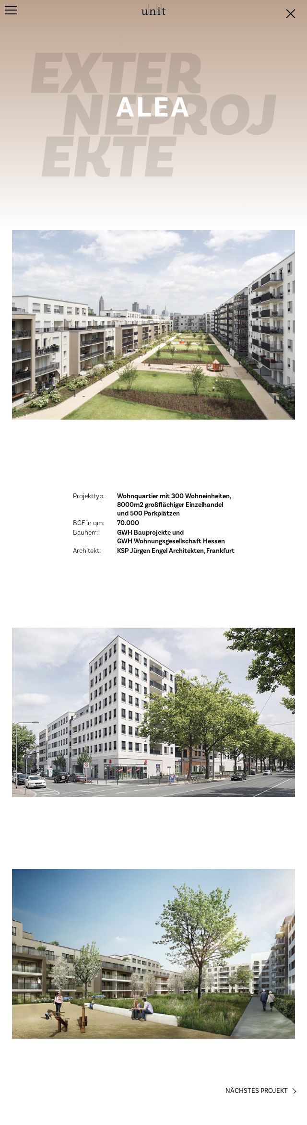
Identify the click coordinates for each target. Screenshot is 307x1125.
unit (153, 10)
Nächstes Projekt (256, 1091)
